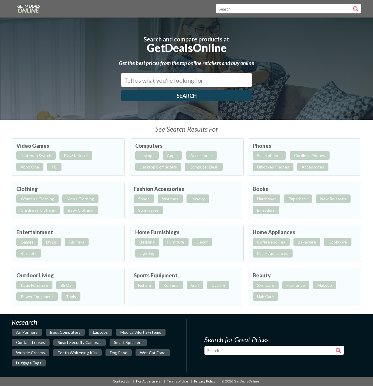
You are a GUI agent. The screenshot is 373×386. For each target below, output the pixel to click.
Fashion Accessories (159, 189)
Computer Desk (203, 166)
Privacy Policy (204, 381)
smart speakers (128, 342)
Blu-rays (76, 241)
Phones (262, 145)
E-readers (266, 210)
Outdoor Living (35, 275)
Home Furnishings (157, 232)
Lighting (147, 253)
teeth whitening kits (77, 352)
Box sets (29, 253)
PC (54, 166)
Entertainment (34, 232)
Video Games (32, 145)
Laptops (147, 155)
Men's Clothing (80, 198)
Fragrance (296, 285)
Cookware (337, 241)
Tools (71, 296)
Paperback (298, 198)
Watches (170, 198)
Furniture (175, 241)
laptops (100, 332)
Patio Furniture (34, 285)
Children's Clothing (38, 210)
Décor (202, 241)
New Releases (333, 198)
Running (171, 285)
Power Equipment (37, 296)
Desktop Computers (158, 166)
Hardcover (266, 198)
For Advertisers (148, 381)
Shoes (143, 198)
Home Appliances (274, 232)
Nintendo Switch (36, 155)
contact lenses (30, 342)
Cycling (218, 285)
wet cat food (153, 352)
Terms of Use (177, 381)
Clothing (27, 189)
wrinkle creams (30, 352)
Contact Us (121, 381)
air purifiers (27, 332)
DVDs (51, 241)
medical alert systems (140, 332)
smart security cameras (79, 342)
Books (260, 189)
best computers (65, 332)
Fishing (144, 285)
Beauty (262, 275)
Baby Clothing (81, 210)
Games (27, 241)
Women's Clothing (37, 198)
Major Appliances (272, 253)
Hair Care (265, 296)
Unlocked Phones (273, 166)
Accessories (201, 155)
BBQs (66, 285)
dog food (118, 352)
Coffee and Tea (271, 241)
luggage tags (28, 362)
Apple (172, 155)
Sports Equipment (155, 275)
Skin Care (265, 285)
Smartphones (269, 155)
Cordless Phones (309, 155)
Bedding (147, 241)
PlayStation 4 (76, 155)
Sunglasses (148, 210)
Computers (149, 145)
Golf (195, 285)
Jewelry (198, 198)
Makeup (324, 285)
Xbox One (30, 166)
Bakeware (307, 241)
